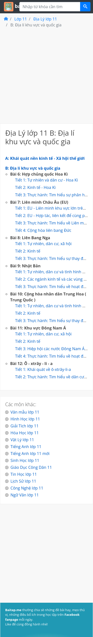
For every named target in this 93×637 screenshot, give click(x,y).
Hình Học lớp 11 (25, 419)
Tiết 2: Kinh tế (27, 251)
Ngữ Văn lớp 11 (24, 495)
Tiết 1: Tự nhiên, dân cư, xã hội (43, 243)
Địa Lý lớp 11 (45, 19)
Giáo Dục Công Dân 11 (31, 467)
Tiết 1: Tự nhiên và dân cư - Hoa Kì (46, 180)
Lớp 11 (20, 19)
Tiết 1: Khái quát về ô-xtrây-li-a (43, 369)
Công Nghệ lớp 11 (26, 488)
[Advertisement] (46, 75)
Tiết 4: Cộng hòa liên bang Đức (43, 230)
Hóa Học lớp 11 (24, 433)
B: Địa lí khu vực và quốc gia (32, 168)
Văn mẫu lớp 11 (24, 412)
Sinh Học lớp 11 (24, 460)
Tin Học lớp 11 (23, 474)
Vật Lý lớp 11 (22, 439)
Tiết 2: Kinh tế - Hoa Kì (35, 187)
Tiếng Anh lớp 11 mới (29, 453)
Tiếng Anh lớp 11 (25, 446)
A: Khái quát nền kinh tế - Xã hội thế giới (45, 158)
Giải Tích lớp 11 (24, 426)
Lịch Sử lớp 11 (23, 481)
